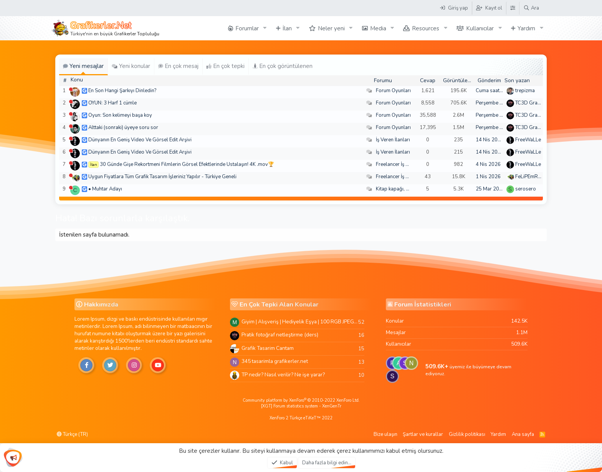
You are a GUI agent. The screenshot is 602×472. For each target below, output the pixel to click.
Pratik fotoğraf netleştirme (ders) (279, 334)
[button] (265, 28)
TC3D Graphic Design (539, 102)
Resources (425, 28)
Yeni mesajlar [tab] (83, 66)
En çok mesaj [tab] (178, 66)
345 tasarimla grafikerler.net (274, 361)
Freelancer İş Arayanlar (402, 164)
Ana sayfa (523, 434)
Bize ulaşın (385, 434)
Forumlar (247, 28)
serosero (525, 188)
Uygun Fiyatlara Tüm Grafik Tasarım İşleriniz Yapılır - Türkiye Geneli (162, 176)
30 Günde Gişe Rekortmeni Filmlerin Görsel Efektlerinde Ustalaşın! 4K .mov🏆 (187, 164)
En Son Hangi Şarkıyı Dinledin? (122, 90)
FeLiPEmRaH (529, 176)
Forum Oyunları (393, 90)
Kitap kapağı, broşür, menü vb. (409, 188)
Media (378, 28)
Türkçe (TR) (72, 434)
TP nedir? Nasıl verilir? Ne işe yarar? (283, 374)
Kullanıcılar (480, 28)
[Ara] (531, 8)
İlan (287, 28)
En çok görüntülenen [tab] (283, 66)
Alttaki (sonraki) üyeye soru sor (123, 127)
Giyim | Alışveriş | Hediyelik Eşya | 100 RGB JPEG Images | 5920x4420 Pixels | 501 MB (299, 321)
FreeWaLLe (528, 139)
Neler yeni (331, 28)
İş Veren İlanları (393, 139)
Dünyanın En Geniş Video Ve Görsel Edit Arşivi (140, 139)
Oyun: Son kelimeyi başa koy (120, 115)
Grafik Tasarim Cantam (267, 348)
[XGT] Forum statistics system (301, 406)
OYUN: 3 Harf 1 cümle (112, 102)
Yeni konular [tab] (131, 66)
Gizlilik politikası (467, 434)
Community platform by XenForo (301, 400)
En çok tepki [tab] (226, 66)
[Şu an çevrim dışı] (71, 89)
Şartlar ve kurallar (423, 434)
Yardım (526, 28)
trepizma (525, 90)
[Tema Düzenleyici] (512, 8)
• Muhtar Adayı (105, 188)
